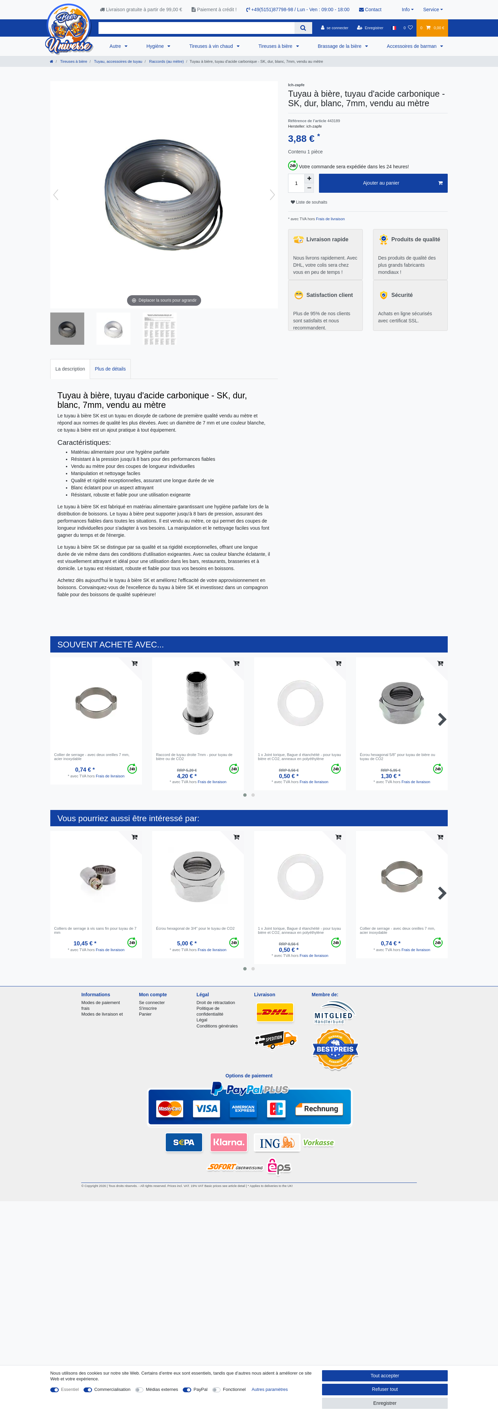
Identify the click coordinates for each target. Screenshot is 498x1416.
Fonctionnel (234, 1389)
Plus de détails (110, 369)
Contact (370, 9)
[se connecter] (334, 27)
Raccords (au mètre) (166, 61)
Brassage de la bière (340, 46)
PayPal (201, 1389)
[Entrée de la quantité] (296, 183)
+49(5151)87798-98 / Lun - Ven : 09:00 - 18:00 (298, 9)
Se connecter (152, 1002)
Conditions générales (217, 1025)
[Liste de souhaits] (408, 27)
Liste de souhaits (309, 202)
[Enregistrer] (370, 27)
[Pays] (393, 27)
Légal (201, 1019)
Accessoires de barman (412, 46)
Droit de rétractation (215, 1002)
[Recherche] (303, 28)
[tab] (70, 369)
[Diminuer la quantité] (309, 188)
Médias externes (162, 1389)
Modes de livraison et (102, 1014)
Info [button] (406, 9)
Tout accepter (385, 1375)
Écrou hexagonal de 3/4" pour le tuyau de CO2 (195, 928)
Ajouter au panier (403, 183)
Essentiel (70, 1389)
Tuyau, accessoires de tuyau (117, 61)
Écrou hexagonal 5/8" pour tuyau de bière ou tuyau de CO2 (397, 757)
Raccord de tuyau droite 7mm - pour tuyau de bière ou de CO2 (194, 757)
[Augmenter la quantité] (309, 178)
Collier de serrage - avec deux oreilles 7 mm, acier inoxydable (91, 757)
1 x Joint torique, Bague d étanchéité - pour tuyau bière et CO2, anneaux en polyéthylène (299, 757)
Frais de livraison (330, 219)
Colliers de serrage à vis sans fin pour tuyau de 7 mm (95, 930)
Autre (116, 46)
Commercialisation (112, 1389)
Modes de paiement (100, 1002)
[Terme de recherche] (197, 28)
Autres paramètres (270, 1389)
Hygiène (155, 46)
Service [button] (431, 9)
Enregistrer (384, 1403)
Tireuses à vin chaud (211, 46)
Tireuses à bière (276, 46)
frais (85, 1008)
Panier (145, 1014)
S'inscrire (148, 1008)
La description (70, 369)
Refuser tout (385, 1389)
